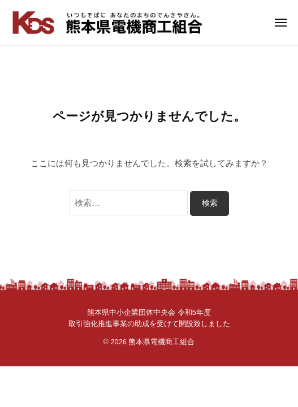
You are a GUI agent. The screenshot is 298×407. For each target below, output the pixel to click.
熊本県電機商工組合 (161, 341)
